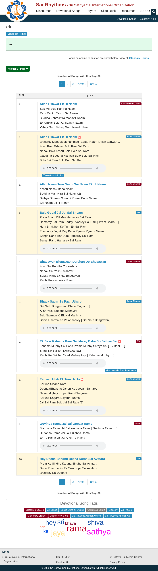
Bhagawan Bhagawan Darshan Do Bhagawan (73, 261)
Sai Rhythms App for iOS (118, 515)
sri (60, 522)
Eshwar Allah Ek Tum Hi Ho (61, 379)
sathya (99, 531)
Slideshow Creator (36, 515)
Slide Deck (108, 10)
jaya (58, 533)
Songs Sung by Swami (72, 510)
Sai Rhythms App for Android (87, 515)
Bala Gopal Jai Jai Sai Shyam (61, 212)
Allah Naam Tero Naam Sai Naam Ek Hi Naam (73, 184)
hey (50, 522)
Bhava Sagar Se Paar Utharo (60, 301)
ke (45, 531)
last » (93, 84)
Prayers (90, 10)
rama (77, 528)
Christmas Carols (96, 510)
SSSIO (145, 10)
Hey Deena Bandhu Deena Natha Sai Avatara (72, 459)
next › (82, 84)
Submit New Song (59, 515)
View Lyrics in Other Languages (121, 370)
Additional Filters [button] (16, 69)
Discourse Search (34, 510)
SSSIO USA (63, 557)
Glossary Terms (139, 58)
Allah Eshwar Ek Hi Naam (58, 104)
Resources (128, 10)
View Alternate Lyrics (53, 175)
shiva (96, 522)
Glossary (145, 19)
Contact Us (62, 562)
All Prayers (127, 510)
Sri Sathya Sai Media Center (125, 557)
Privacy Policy (117, 562)
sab (42, 527)
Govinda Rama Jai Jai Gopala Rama (66, 423)
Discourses (43, 10)
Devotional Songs (68, 10)
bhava (70, 523)
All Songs (52, 510)
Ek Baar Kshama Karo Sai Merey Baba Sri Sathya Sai (80, 341)
